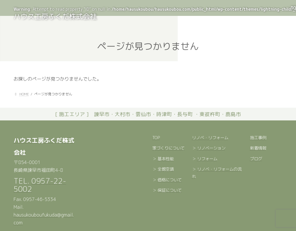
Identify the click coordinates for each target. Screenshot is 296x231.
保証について (170, 190)
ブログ (256, 159)
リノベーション (211, 148)
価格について (170, 180)
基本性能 (166, 159)
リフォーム (207, 159)
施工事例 (258, 138)
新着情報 (258, 148)
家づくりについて (168, 148)
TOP (156, 138)
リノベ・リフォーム (210, 138)
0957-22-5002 (40, 185)
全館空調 (166, 169)
